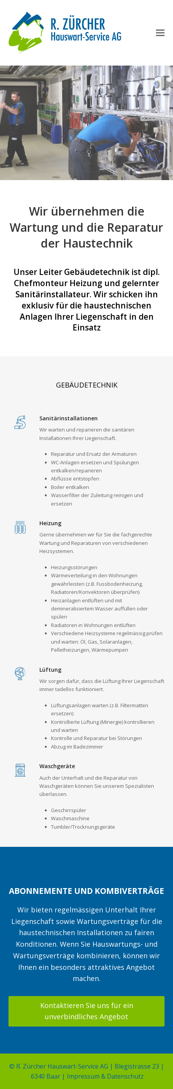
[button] (160, 33)
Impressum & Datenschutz (105, 1076)
